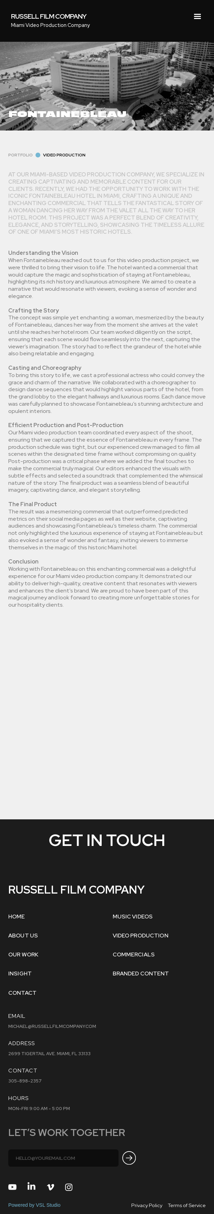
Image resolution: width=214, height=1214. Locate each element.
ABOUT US (23, 935)
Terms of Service (187, 1205)
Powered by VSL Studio (34, 1205)
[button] (197, 16)
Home (16, 916)
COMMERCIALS (134, 954)
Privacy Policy (146, 1205)
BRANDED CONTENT (141, 973)
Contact (22, 993)
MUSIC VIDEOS (133, 916)
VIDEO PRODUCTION (141, 935)
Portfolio (20, 155)
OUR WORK (23, 954)
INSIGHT (20, 973)
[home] (48, 16)
